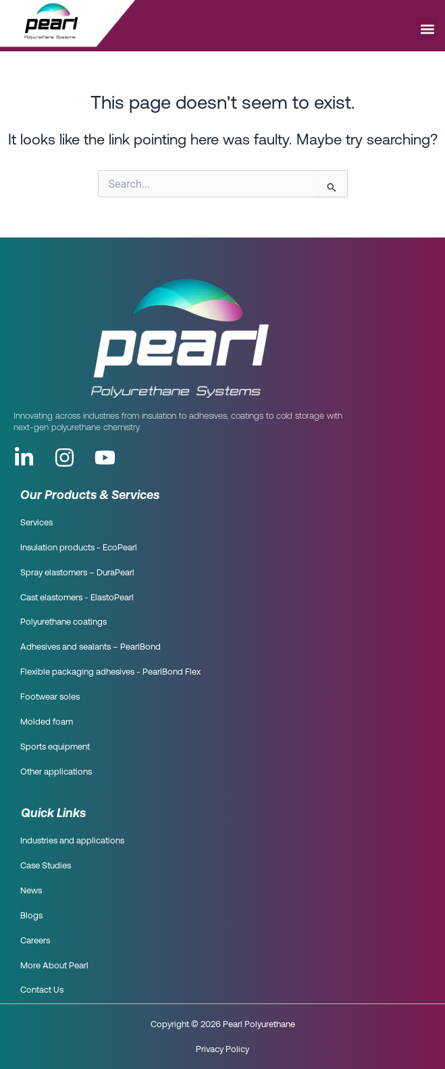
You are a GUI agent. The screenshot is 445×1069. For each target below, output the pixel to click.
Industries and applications (72, 841)
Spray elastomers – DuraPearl (77, 573)
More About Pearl (54, 966)
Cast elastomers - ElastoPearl (77, 598)
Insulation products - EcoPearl (78, 548)
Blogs (31, 916)
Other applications (56, 772)
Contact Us (41, 990)
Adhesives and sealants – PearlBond (90, 647)
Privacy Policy (222, 1048)
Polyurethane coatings (63, 622)
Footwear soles (50, 697)
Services (36, 523)
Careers (35, 941)
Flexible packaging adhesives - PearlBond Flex (110, 672)
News (31, 891)
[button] (427, 29)
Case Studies (45, 866)
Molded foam (46, 722)
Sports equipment (55, 747)
